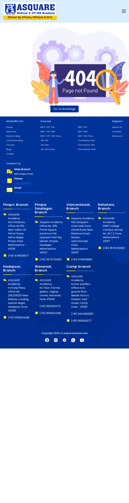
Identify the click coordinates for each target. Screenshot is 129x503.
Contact (117, 131)
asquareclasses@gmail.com (28, 192)
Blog (8, 149)
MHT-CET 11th (48, 127)
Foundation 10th (87, 149)
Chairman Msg (14, 140)
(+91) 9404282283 (82, 314)
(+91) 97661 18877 (22, 183)
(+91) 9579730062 (51, 259)
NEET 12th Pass (86, 136)
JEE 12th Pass (48, 149)
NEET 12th (83, 131)
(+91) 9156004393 (50, 313)
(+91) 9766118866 (81, 259)
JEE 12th (45, 145)
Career (10, 153)
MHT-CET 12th (48, 131)
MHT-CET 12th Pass (51, 136)
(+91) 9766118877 (18, 256)
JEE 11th (44, 140)
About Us (11, 131)
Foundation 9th (86, 145)
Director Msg (13, 136)
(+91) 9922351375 (50, 306)
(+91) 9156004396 (19, 317)
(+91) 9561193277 (81, 321)
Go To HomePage (64, 109)
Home (9, 127)
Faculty (10, 145)
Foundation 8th (86, 140)
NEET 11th (82, 127)
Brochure (117, 136)
